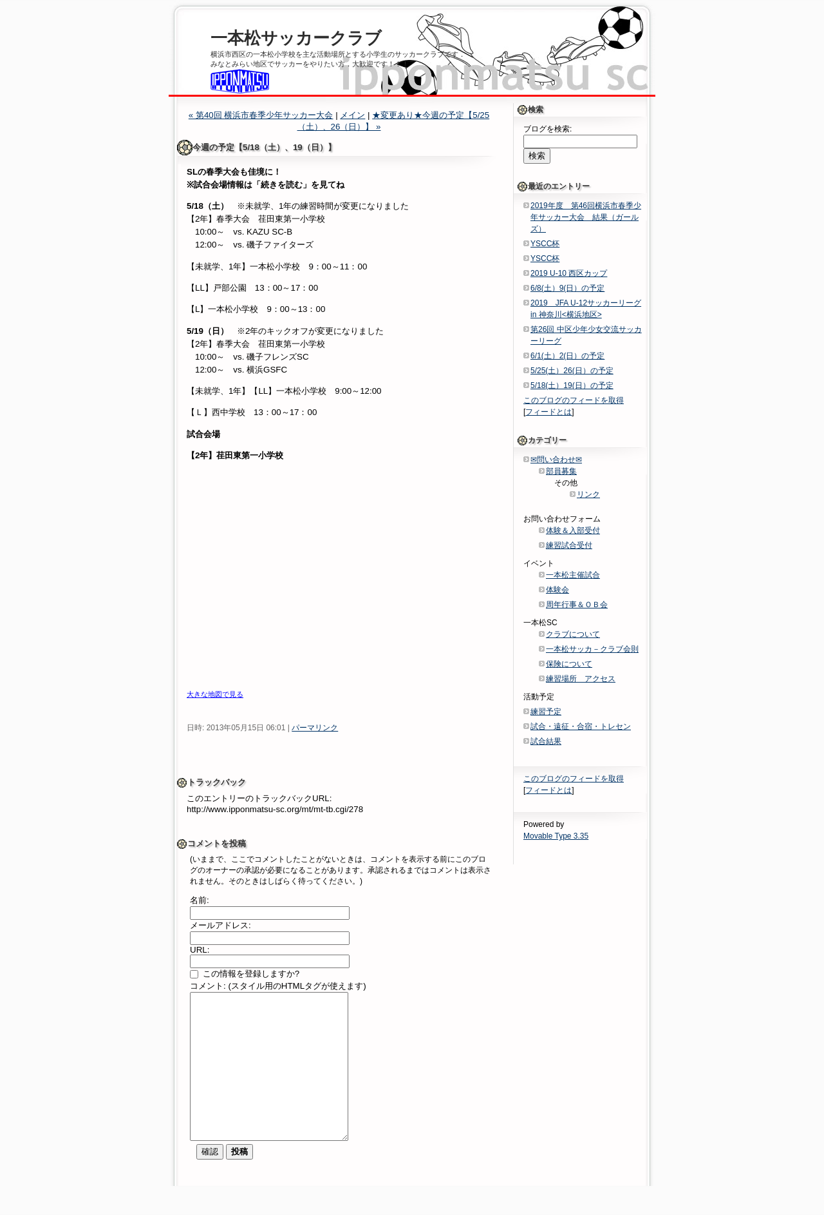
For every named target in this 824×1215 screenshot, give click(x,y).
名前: (199, 900)
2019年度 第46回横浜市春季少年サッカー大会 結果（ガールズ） (585, 217)
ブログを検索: (547, 128)
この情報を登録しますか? (244, 973)
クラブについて (573, 634)
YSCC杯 (544, 243)
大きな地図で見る (215, 694)
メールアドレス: (220, 925)
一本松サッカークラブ (296, 38)
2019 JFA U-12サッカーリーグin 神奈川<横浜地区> (585, 308)
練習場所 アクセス (580, 678)
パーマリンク (315, 727)
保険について (569, 663)
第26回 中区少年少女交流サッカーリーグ (586, 335)
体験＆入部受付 (573, 530)
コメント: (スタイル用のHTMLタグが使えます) (278, 986)
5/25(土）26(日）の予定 (571, 370)
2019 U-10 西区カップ (568, 273)
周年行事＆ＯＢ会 (577, 604)
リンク (588, 494)
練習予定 (545, 711)
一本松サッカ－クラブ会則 (592, 649)
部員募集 (561, 471)
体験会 (557, 589)
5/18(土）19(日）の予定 (571, 385)
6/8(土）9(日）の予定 (567, 288)
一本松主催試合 (573, 574)
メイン (352, 115)
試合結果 (545, 741)
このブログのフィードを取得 (573, 400)
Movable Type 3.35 (555, 836)
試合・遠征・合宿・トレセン (580, 726)
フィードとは (548, 411)
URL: (199, 950)
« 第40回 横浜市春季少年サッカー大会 (261, 115)
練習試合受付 (569, 545)
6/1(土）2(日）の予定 (567, 355)
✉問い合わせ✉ (556, 459)
